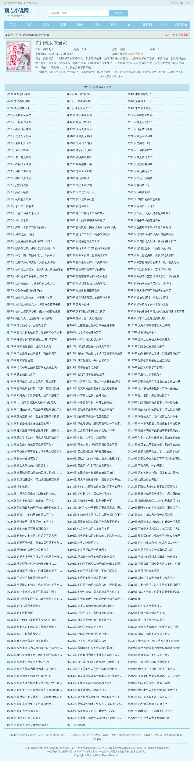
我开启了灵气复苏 (91, 735)
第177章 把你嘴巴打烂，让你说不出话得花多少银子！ (159, 500)
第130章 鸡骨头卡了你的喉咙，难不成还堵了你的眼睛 (38, 395)
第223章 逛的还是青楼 (19, 612)
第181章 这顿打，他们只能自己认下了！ (30, 514)
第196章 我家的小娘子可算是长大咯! (27, 549)
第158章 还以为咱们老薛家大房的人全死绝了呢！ (96, 458)
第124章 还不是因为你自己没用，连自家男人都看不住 (38, 381)
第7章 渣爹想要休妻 (18, 108)
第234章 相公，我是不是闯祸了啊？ (149, 633)
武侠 (46, 24)
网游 (97, 24)
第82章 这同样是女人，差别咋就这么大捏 (30, 283)
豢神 (120, 76)
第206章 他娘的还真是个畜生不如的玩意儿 (92, 570)
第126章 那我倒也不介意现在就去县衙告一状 (154, 381)
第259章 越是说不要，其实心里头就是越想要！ (34, 696)
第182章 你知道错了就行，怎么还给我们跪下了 (95, 514)
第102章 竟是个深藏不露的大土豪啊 (149, 325)
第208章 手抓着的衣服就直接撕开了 (27, 577)
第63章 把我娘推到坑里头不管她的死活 (151, 234)
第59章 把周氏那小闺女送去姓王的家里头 (91, 227)
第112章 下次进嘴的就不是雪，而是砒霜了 (31, 353)
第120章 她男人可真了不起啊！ (146, 367)
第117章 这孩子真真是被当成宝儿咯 (149, 360)
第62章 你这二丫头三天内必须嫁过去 (88, 234)
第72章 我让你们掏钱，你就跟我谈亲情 (151, 255)
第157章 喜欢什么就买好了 (22, 458)
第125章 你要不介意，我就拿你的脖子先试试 (93, 381)
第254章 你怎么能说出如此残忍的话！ (89, 682)
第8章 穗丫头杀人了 (79, 108)
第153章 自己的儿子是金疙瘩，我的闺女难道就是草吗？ (161, 444)
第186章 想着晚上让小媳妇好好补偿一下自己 (154, 521)
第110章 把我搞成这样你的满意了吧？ (89, 346)
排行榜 (147, 24)
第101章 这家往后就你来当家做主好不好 (91, 325)
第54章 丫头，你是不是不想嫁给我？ (149, 213)
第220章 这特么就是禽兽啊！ (23, 605)
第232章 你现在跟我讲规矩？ (23, 633)
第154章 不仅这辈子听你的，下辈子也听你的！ (34, 451)
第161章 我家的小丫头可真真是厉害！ (89, 465)
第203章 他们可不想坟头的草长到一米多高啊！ (95, 563)
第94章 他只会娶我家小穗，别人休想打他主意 (33, 311)
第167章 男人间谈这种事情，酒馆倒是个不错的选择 (97, 479)
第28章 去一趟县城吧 (18, 157)
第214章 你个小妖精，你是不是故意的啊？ (31, 591)
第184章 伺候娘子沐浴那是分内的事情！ (30, 521)
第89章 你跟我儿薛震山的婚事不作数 (88, 297)
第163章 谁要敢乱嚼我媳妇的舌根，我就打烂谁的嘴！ (38, 472)
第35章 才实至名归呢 (79, 171)
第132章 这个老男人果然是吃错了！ (149, 395)
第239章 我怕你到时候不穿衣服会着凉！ (91, 647)
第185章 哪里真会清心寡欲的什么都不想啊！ (93, 521)
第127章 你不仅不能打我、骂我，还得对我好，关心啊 (38, 388)
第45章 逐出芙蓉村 (139, 192)
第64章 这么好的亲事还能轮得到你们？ (29, 241)
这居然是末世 (149, 72)
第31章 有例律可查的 (18, 164)
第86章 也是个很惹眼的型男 (83, 290)
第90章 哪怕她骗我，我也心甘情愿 (148, 297)
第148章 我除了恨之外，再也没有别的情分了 (32, 437)
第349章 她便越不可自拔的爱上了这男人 (151, 668)
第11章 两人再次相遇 (79, 115)
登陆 (173, 2)
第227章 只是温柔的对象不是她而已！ (89, 619)
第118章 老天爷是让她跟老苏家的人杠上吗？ (32, 367)
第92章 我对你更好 (78, 304)
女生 (131, 24)
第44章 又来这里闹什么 (81, 192)
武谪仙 (106, 735)
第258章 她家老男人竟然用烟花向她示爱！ (153, 689)
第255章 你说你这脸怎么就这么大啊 (149, 682)
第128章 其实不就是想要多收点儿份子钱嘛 (92, 388)
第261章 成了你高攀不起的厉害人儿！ (150, 696)
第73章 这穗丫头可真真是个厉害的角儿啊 (30, 262)
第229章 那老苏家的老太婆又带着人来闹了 (31, 626)
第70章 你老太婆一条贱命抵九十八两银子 (30, 255)
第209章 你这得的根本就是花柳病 (87, 577)
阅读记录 (181, 24)
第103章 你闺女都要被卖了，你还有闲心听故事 (34, 332)
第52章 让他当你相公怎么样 (22, 213)
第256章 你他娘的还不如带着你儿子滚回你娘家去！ (36, 689)
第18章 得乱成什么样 (140, 129)
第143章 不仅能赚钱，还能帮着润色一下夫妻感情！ (97, 423)
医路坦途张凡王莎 (59, 735)
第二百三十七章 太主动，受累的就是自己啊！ (154, 640)
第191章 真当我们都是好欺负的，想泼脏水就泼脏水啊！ (100, 535)
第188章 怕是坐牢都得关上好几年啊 (88, 528)
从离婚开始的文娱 (173, 735)
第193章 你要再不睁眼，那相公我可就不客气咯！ (35, 542)
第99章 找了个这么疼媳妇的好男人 (148, 318)
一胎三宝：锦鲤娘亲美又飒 (126, 72)
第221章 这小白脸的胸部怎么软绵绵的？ (91, 605)
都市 (63, 24)
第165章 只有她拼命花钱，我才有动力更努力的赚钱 (158, 472)
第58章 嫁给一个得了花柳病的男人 (26, 227)
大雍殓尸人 (73, 72)
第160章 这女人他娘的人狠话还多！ (27, 465)
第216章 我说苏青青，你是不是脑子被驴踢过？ (155, 591)
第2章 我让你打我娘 (79, 94)
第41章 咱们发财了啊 (79, 185)
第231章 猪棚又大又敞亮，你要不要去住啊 (153, 626)
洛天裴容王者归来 (153, 735)
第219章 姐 (134, 598)
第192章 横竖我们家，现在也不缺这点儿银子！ (155, 535)
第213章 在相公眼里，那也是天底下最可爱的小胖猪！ (159, 584)
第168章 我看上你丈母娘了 (143, 479)
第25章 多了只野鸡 (17, 150)
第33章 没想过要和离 (140, 164)
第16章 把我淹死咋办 (18, 129)
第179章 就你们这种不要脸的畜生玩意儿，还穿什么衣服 (100, 507)
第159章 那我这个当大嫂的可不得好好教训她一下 (157, 458)
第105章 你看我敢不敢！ (142, 332)
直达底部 (183, 34)
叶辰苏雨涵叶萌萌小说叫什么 (126, 735)
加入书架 (169, 34)
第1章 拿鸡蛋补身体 (18, 94)
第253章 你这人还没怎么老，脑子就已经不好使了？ (36, 682)
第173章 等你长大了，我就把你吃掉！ (89, 493)
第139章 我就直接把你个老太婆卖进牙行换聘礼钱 (35, 416)
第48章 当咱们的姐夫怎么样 (144, 199)
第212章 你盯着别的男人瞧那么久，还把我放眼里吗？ (99, 584)
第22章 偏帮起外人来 (18, 143)
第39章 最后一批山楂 (140, 178)
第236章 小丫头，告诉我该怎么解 (87, 640)
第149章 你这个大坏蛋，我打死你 (87, 437)
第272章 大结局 (134, 53)
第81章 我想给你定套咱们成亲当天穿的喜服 (153, 276)
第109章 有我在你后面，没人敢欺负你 (28, 346)
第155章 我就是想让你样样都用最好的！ (91, 451)
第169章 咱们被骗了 (18, 486)
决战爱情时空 (88, 72)
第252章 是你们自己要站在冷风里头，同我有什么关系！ (161, 675)
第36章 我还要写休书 (140, 171)
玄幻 (29, 24)
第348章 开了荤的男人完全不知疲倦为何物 (92, 668)
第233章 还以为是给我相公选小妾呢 (88, 633)
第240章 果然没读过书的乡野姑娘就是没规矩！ (155, 647)
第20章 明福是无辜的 (79, 136)
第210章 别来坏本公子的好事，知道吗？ (151, 577)
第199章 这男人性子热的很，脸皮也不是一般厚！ (35, 556)
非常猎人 (75, 735)
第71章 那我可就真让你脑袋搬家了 (87, 255)
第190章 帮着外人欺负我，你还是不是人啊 (31, 535)
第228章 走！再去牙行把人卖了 (146, 619)
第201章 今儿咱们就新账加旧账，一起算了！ (154, 556)
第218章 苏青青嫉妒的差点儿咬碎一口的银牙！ (95, 598)
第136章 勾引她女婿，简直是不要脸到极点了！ (34, 409)
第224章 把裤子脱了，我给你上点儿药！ (91, 612)
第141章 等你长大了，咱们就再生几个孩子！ (154, 416)
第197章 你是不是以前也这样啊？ (87, 549)
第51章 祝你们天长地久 (141, 206)
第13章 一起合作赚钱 (18, 122)
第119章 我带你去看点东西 (83, 367)
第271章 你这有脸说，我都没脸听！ (27, 724)
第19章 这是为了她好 (18, 136)
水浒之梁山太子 (108, 76)
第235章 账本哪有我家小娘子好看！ (27, 640)
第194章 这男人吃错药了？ (83, 542)
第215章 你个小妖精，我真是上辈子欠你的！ (93, 591)
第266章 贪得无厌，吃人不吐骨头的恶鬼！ (92, 710)
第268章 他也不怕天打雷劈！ (23, 717)
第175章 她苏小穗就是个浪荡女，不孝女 (30, 500)
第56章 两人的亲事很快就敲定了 (86, 220)
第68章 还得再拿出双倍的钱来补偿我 (88, 248)
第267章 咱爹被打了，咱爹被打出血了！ (151, 710)
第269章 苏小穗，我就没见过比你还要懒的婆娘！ (96, 717)
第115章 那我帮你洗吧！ (20, 360)
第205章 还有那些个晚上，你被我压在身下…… (34, 570)
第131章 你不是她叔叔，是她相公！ (88, 395)
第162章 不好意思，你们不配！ (146, 465)
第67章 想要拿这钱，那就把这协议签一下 (30, 248)
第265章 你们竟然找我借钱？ (23, 710)
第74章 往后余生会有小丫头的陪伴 (87, 262)
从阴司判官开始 (175, 72)
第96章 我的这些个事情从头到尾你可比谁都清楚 (156, 311)
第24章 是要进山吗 (139, 143)
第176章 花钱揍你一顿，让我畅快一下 (89, 500)
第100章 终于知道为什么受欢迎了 (26, 325)
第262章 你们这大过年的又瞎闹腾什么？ (30, 703)
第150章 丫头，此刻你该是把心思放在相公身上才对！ (159, 437)
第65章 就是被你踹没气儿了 (83, 241)
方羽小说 (43, 735)
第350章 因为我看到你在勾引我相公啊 (28, 675)
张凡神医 (97, 739)
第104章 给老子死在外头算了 (84, 332)
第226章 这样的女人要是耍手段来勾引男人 (31, 619)
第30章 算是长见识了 (140, 157)
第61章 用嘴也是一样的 (20, 234)
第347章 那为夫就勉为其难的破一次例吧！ (31, 668)
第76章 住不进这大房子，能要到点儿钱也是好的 (34, 269)
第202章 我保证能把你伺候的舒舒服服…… (31, 563)
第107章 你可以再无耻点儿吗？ (85, 339)
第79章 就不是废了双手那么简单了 (26, 276)
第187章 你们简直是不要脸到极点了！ (28, 528)
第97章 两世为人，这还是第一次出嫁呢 (29, 318)
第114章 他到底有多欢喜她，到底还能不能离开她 (157, 353)
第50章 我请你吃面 (78, 206)
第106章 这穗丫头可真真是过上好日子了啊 (31, 339)
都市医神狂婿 (103, 72)
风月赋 (161, 72)
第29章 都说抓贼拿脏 (79, 157)
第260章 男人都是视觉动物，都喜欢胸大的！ (93, 696)
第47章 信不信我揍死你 (81, 199)
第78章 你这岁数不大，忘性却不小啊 (149, 269)
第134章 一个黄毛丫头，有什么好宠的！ (91, 402)
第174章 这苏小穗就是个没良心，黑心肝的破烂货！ (158, 493)
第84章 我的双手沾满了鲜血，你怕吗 (149, 283)
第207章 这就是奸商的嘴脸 (143, 570)
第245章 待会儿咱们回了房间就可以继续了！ (93, 661)
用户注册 (184, 2)
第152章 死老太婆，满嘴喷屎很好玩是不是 (92, 444)
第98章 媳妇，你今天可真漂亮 (84, 318)
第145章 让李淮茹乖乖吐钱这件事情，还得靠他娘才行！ (39, 430)
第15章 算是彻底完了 (140, 122)
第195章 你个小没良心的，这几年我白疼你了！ (155, 542)
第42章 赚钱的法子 (139, 185)
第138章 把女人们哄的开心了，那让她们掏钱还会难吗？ (161, 409)
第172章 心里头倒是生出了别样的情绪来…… (32, 493)
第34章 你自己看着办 (18, 171)
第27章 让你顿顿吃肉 (140, 150)
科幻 (114, 24)
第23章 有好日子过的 (79, 143)
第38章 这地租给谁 (78, 178)
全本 (164, 24)
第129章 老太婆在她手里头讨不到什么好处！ (154, 388)
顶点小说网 (16, 13)
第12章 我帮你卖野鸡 (140, 115)
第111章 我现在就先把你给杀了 (146, 346)
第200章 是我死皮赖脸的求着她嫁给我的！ (92, 556)
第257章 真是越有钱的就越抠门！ (87, 689)
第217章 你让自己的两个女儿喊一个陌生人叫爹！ (35, 598)
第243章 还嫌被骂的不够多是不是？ (149, 654)
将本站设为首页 (13, 2)
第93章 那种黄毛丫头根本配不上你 (148, 304)
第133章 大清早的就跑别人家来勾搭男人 (31, 402)
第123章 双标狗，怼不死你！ (145, 374)
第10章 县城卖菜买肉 (18, 115)
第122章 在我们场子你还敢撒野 (85, 374)
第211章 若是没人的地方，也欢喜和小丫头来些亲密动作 (39, 584)
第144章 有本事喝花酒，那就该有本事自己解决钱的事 (159, 423)
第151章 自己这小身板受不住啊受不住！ (30, 444)
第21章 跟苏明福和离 (140, 136)
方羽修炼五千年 (29, 735)
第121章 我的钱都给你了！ (22, 374)
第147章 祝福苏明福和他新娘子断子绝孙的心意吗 (157, 430)
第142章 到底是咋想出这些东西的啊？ (28, 423)
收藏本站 (31, 2)
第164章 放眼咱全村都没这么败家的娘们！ (92, 472)
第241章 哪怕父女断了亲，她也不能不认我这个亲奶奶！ (39, 654)
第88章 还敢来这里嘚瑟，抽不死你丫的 (29, 297)
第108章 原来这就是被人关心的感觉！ (150, 339)
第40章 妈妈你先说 (17, 185)
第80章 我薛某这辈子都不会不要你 (87, 276)
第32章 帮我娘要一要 (79, 164)
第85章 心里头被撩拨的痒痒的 (24, 290)
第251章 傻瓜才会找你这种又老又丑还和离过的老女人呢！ (101, 675)
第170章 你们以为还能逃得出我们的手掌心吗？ (95, 486)
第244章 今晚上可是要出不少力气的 (27, 661)
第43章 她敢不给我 (17, 192)
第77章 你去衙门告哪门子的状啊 (86, 269)
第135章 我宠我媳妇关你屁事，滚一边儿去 (153, 402)
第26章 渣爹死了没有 (79, 150)
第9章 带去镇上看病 (139, 108)
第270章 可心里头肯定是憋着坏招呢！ (150, 717)
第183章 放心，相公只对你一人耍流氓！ (151, 514)
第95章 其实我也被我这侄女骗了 (86, 311)
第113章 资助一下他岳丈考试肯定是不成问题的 (95, 353)
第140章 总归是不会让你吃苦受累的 (88, 416)
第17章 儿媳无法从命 (79, 129)
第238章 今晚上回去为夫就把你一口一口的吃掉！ (35, 647)
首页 (12, 24)
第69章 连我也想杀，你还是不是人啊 (149, 248)
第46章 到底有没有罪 (18, 199)
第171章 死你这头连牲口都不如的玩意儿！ (153, 486)
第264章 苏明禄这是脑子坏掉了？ (147, 703)
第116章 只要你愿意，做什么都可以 (88, 360)
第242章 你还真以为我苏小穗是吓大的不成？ (93, 654)
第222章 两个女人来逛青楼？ (145, 605)
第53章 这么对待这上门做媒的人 (86, 213)
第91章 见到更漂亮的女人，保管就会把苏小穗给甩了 (37, 304)
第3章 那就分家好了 (139, 94)
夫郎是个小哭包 (57, 72)
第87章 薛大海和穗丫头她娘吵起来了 (149, 290)
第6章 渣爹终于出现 (139, 101)
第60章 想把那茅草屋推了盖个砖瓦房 (149, 227)
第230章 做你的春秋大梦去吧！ (85, 626)
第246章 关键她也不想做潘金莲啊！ (149, 661)
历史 (80, 24)
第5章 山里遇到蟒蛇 (79, 101)
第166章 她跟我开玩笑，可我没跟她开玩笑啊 (32, 479)
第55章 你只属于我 (17, 220)
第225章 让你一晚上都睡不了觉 (146, 612)
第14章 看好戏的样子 (79, 122)
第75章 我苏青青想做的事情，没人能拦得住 (153, 262)
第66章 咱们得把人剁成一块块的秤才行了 (152, 241)
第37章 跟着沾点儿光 (18, 178)
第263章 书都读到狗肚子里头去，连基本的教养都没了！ (100, 703)
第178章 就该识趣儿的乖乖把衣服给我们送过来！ (35, 507)
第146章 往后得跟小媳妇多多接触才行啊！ (92, 430)
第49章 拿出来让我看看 (20, 206)
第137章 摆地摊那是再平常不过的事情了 (91, 409)
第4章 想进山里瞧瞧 (18, 101)
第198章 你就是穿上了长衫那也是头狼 (150, 549)
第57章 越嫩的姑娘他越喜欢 (144, 220)
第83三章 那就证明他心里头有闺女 (87, 283)
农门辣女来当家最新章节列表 (34, 34)
